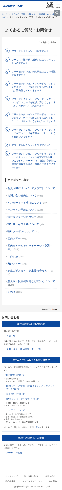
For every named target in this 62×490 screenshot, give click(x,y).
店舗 (38, 427)
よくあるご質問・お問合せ (23, 14)
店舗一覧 (11, 336)
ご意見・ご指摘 (14, 453)
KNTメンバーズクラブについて (22, 399)
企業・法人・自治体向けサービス (23, 349)
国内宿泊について (15, 375)
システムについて (15, 410)
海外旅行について (15, 394)
